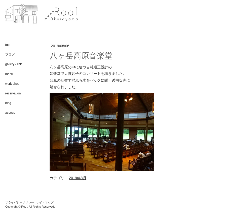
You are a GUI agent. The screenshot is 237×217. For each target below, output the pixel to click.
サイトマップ (45, 202)
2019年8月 (77, 178)
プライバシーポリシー (19, 202)
